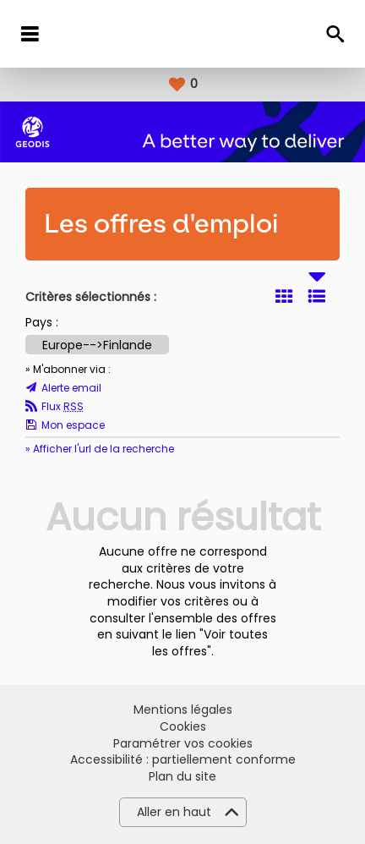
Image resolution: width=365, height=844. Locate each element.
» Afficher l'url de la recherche (99, 448)
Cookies (183, 727)
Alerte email (71, 388)
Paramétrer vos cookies (183, 744)
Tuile (284, 296)
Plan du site (182, 777)
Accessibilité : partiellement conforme (183, 760)
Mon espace (73, 425)
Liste (317, 296)
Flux (62, 407)
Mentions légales (182, 710)
